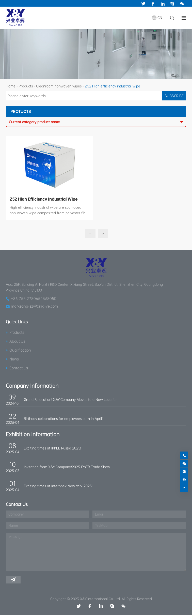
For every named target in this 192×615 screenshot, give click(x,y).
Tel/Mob (101, 525)
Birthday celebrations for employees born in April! (63, 418)
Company (16, 514)
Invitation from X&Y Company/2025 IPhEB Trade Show (67, 467)
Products (26, 86)
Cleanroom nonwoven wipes (59, 86)
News (14, 359)
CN (159, 18)
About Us (17, 341)
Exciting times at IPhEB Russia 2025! (52, 448)
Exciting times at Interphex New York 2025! (58, 486)
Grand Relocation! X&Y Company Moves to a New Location (71, 399)
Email (99, 514)
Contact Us (18, 368)
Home (10, 86)
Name (13, 525)
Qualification (20, 350)
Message (15, 536)
